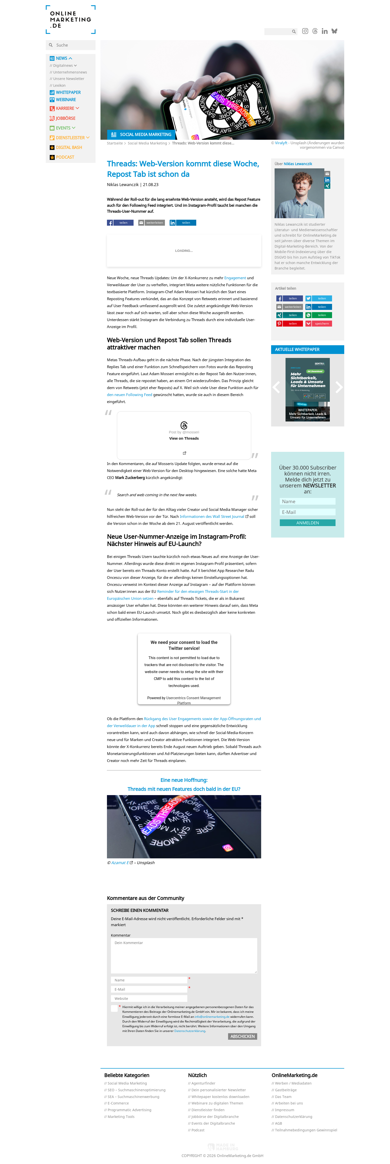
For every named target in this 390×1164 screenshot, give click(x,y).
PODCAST (65, 157)
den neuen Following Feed (129, 394)
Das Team (283, 1097)
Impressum (284, 1110)
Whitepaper (68, 92)
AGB (278, 1123)
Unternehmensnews (70, 72)
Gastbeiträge (286, 1090)
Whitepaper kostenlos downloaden (220, 1097)
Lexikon (59, 85)
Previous (278, 387)
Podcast (198, 1130)
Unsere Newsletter (68, 79)
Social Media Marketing (147, 143)
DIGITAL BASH (69, 147)
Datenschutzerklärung (189, 1031)
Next (337, 387)
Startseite (115, 143)
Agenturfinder (203, 1083)
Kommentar (121, 935)
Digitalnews (63, 66)
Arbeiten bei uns (289, 1103)
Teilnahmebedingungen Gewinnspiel (306, 1130)
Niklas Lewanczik (298, 163)
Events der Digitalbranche (213, 1123)
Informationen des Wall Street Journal (212, 516)
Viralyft (281, 142)
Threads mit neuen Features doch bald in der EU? (184, 789)
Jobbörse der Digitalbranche (215, 1117)
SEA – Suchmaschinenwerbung (133, 1097)
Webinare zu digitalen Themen (217, 1103)
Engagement (235, 277)
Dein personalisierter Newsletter (219, 1090)
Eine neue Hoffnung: (183, 780)
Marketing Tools (121, 1117)
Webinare (66, 99)
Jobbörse (65, 118)
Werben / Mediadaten (293, 1083)
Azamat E (120, 862)
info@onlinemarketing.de (212, 1017)
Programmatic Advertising (129, 1110)
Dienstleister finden (208, 1110)
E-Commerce (118, 1103)
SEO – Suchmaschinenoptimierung (137, 1090)
